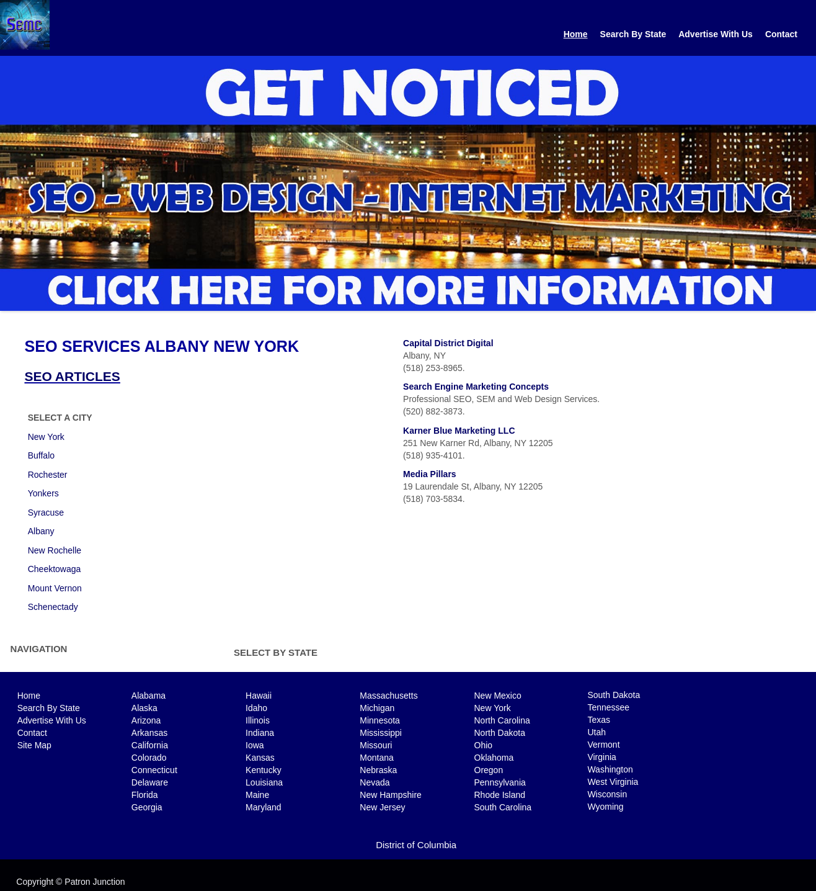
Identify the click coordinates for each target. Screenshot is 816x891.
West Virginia (612, 782)
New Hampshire (391, 795)
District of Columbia (416, 845)
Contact (781, 34)
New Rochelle (54, 550)
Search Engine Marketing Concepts (476, 387)
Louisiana (264, 782)
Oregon (488, 770)
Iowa (255, 745)
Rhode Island (500, 795)
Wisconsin (607, 794)
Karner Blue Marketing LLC (459, 431)
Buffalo (41, 455)
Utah (596, 732)
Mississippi (381, 733)
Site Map (34, 745)
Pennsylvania (500, 782)
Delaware (149, 782)
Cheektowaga (54, 569)
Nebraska (378, 770)
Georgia (146, 807)
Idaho (256, 708)
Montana (376, 758)
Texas (598, 720)
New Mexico (497, 696)
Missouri (376, 745)
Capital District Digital (448, 343)
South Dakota (613, 695)
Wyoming (605, 807)
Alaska (144, 708)
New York (46, 437)
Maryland (264, 807)
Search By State (633, 34)
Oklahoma (494, 758)
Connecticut (154, 770)
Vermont (603, 745)
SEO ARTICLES (72, 376)
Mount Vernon (55, 588)
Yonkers (43, 493)
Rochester (48, 475)
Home (576, 34)
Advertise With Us (715, 34)
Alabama (148, 696)
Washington (609, 769)
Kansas (260, 758)
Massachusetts (388, 696)
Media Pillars (429, 474)
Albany (41, 531)
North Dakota (499, 733)
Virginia (601, 757)
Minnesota (380, 720)
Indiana (260, 733)
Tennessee (608, 707)
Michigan (377, 708)
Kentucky (264, 770)
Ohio (483, 745)
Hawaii (259, 696)
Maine (257, 795)
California (149, 745)
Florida (144, 795)
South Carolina (503, 807)
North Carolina (502, 720)
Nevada (374, 782)
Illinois (258, 720)
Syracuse (46, 512)
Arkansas (149, 733)
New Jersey (382, 807)
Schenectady (53, 607)
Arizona (146, 720)
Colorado (149, 758)
